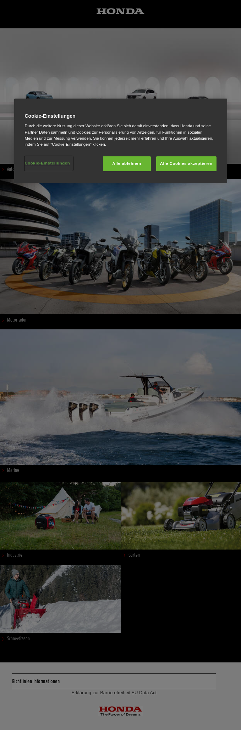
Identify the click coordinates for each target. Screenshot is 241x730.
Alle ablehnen (126, 163)
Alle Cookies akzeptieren (186, 163)
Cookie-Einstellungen (47, 163)
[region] (120, 141)
